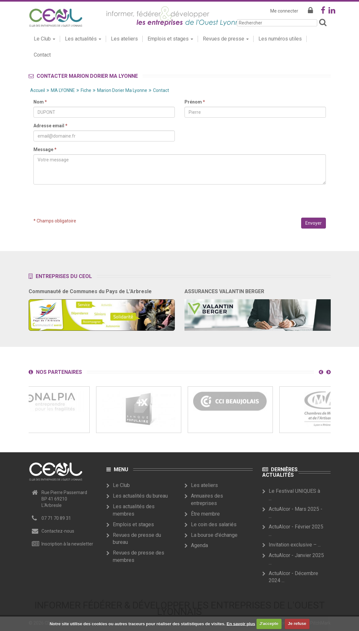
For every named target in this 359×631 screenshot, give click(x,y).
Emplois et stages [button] (170, 39)
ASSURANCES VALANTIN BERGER (224, 291)
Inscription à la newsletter (67, 543)
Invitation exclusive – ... (295, 545)
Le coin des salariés (214, 524)
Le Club (121, 485)
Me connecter (284, 11)
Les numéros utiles (280, 39)
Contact (42, 55)
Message (45, 149)
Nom (40, 101)
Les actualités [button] (83, 39)
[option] (138, 409)
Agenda (199, 545)
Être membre (205, 514)
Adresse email (50, 125)
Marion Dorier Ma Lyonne (122, 90)
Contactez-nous (57, 531)
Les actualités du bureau (140, 496)
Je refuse (297, 623)
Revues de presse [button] (226, 39)
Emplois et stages (133, 524)
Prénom (194, 101)
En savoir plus (241, 623)
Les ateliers (124, 39)
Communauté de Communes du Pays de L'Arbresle (90, 291)
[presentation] (180, 201)
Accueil (37, 90)
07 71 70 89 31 (56, 518)
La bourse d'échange (214, 535)
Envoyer (313, 223)
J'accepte (268, 623)
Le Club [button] (44, 39)
